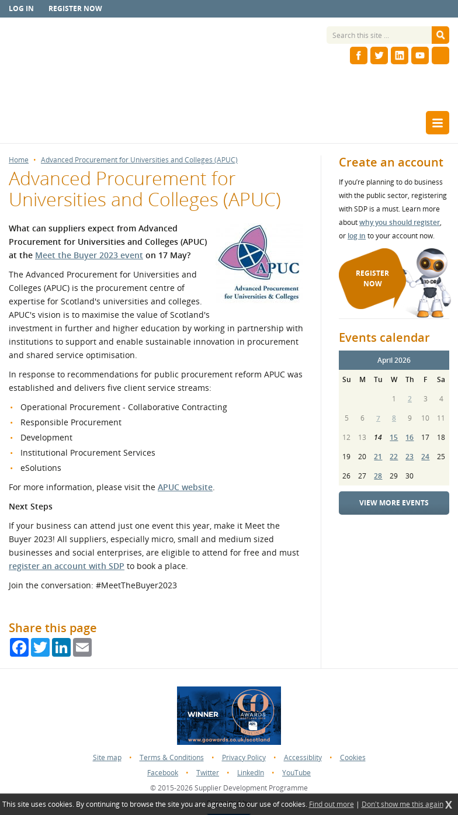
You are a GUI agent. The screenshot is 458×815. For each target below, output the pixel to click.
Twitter (207, 773)
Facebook (162, 773)
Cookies (353, 757)
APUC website (185, 487)
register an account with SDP (66, 565)
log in (357, 236)
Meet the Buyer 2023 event (89, 255)
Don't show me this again (402, 804)
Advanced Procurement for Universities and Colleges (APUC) (139, 160)
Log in (21, 8)
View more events (394, 503)
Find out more (331, 804)
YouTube (296, 773)
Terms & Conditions (172, 757)
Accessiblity (303, 757)
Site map (107, 757)
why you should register (399, 222)
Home (19, 160)
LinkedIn (250, 773)
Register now (75, 8)
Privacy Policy (244, 757)
